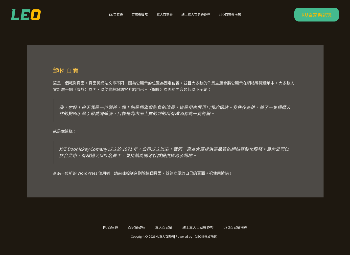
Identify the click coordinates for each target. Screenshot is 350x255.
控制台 (132, 177)
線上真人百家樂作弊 (193, 16)
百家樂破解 (142, 16)
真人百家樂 (165, 16)
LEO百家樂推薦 (225, 16)
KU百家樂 (121, 16)
